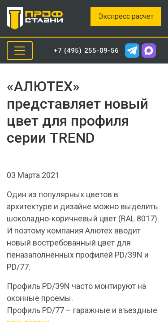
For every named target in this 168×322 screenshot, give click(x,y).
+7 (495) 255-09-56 (86, 51)
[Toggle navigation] (20, 50)
